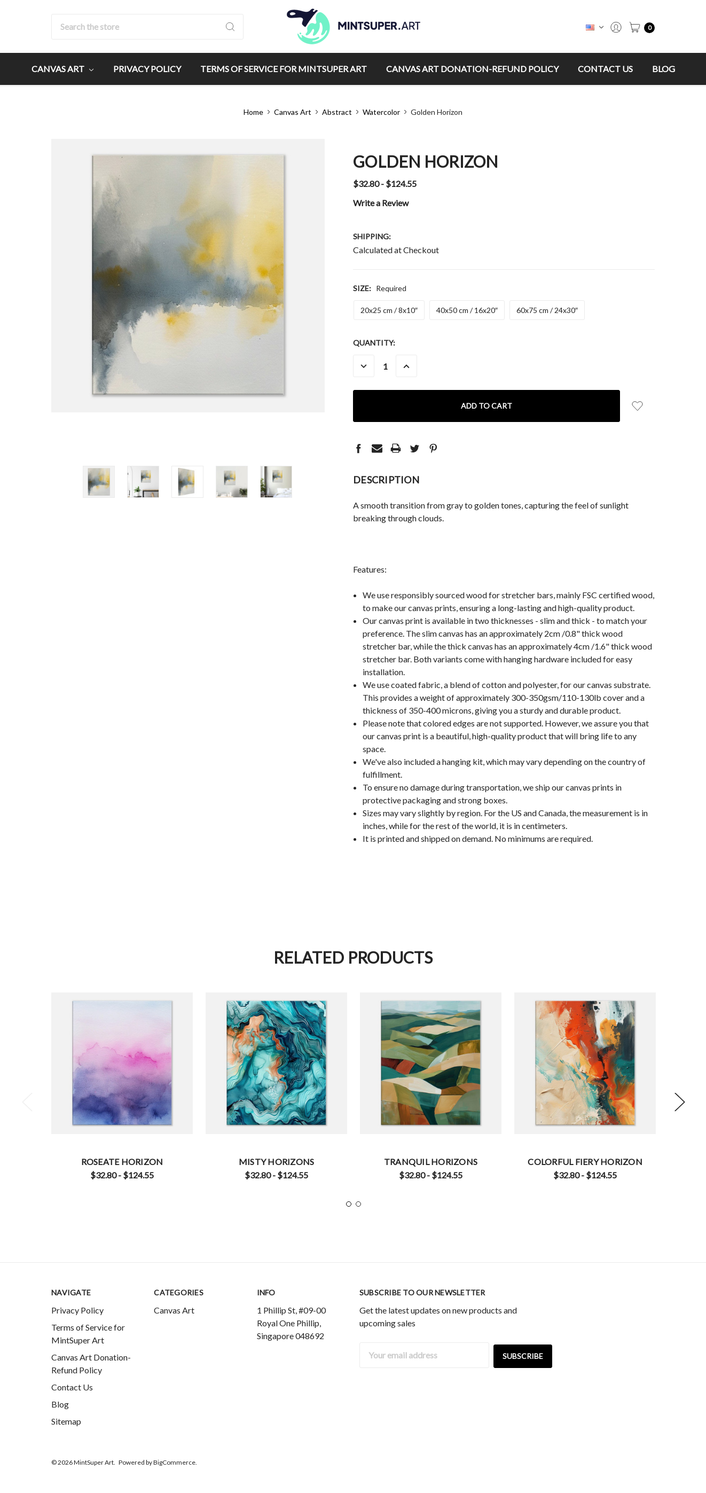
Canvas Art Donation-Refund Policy (472, 69)
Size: (379, 288)
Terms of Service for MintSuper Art (283, 69)
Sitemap (66, 1421)
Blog (663, 69)
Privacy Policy (147, 69)
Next (679, 1101)
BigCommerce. (175, 1462)
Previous (26, 1101)
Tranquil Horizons (430, 1161)
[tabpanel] (122, 1090)
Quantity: (374, 342)
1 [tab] (348, 1204)
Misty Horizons (277, 1161)
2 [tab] (358, 1204)
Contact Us (605, 69)
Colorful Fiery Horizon (585, 1161)
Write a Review (381, 203)
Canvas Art (62, 69)
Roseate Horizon (122, 1161)
